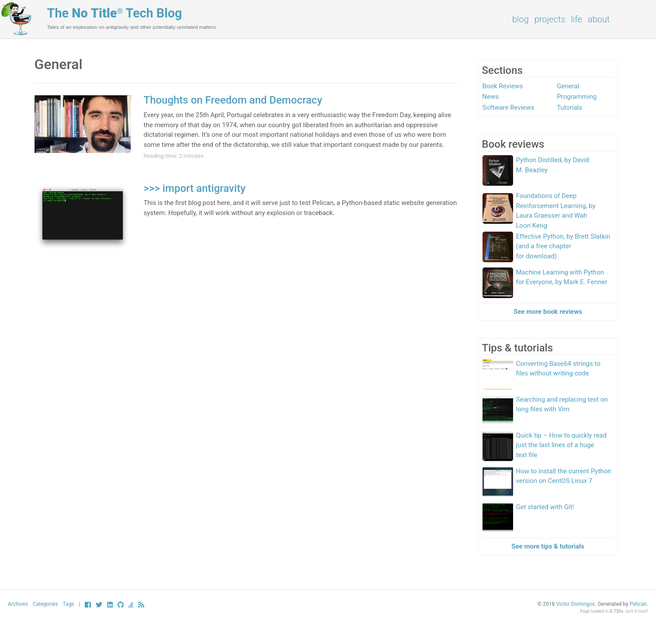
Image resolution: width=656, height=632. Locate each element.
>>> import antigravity (195, 188)
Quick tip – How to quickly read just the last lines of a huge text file (561, 445)
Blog (520, 19)
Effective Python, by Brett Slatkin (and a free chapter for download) (563, 246)
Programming (577, 97)
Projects (550, 19)
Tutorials (569, 107)
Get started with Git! (545, 507)
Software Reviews (508, 107)
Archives (18, 604)
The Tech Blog (114, 13)
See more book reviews (548, 312)
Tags (68, 604)
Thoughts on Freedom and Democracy (233, 100)
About (599, 19)
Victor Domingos (575, 604)
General (568, 86)
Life (576, 19)
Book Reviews (502, 86)
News (490, 97)
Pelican (638, 604)
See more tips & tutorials (547, 546)
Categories (45, 604)
